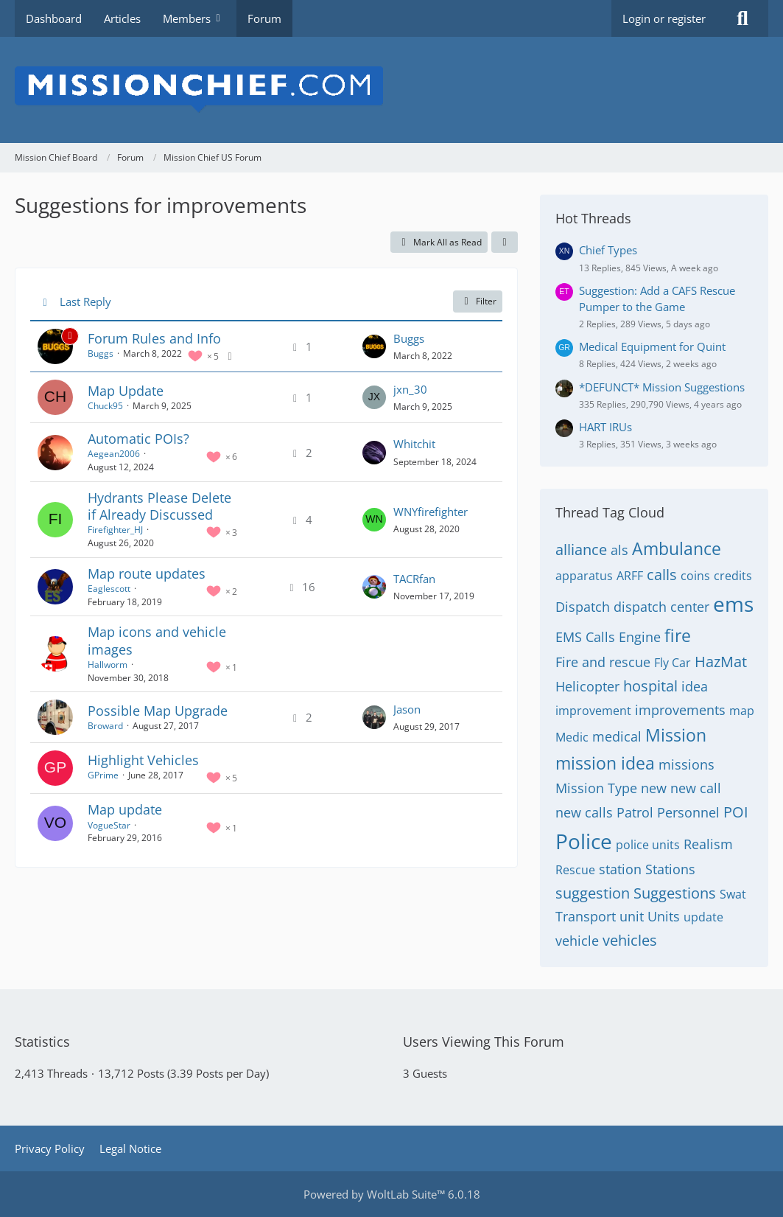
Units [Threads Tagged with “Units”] (663, 916)
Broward (105, 725)
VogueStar (109, 825)
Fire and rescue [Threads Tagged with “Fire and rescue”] (602, 662)
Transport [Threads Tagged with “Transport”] (585, 916)
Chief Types (608, 250)
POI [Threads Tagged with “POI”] (735, 812)
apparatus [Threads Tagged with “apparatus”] (584, 576)
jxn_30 (410, 389)
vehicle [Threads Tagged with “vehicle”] (577, 940)
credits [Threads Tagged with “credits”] (733, 576)
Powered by (391, 1194)
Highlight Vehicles (143, 760)
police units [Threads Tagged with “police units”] (648, 845)
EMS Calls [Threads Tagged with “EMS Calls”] (585, 637)
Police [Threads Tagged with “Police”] (583, 841)
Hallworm (107, 664)
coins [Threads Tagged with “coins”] (695, 576)
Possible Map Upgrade (158, 710)
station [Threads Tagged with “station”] (620, 869)
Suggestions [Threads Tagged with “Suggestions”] (674, 893)
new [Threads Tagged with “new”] (654, 788)
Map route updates (147, 573)
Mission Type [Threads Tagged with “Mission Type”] (596, 788)
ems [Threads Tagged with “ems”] (733, 604)
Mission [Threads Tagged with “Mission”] (675, 735)
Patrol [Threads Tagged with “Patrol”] (635, 812)
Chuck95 (105, 406)
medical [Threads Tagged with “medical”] (617, 736)
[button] (504, 242)
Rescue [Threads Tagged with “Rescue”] (575, 870)
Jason (407, 709)
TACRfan (414, 578)
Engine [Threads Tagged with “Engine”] (640, 637)
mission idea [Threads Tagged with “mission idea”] (605, 763)
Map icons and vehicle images (157, 640)
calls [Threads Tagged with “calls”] (662, 575)
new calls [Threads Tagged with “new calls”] (584, 812)
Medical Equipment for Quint (652, 346)
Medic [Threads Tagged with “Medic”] (572, 737)
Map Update (126, 391)
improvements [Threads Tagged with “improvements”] (680, 710)
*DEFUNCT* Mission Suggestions (662, 387)
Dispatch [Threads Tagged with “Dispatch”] (582, 607)
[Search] (742, 18)
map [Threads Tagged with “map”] (741, 710)
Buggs (100, 353)
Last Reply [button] (85, 301)
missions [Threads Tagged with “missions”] (686, 764)
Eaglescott (109, 588)
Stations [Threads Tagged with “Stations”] (670, 869)
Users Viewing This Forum (483, 1041)
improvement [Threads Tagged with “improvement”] (593, 710)
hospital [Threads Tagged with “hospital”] (650, 686)
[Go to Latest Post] (374, 346)
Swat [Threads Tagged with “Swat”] (733, 894)
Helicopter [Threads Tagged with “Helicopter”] (587, 686)
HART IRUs (605, 426)
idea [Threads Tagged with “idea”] (694, 686)
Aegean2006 (114, 453)
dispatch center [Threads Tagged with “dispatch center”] (661, 607)
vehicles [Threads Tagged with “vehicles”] (630, 940)
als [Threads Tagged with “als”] (619, 550)
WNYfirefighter (430, 511)
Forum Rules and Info (154, 338)
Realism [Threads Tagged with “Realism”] (708, 844)
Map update (125, 809)
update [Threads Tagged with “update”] (703, 917)
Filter (477, 301)
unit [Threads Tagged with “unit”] (631, 916)
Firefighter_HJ (115, 529)
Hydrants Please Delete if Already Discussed (159, 506)
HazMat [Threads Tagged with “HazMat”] (721, 662)
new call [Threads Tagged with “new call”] (695, 788)
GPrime (103, 775)
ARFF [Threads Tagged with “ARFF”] (630, 576)
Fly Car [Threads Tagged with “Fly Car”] (672, 663)
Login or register (664, 18)
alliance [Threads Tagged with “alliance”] (581, 549)
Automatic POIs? (138, 438)
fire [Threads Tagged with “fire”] (677, 635)
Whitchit (414, 443)
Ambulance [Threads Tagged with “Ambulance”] (676, 548)
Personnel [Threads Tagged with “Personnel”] (688, 812)
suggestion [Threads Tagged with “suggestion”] (592, 893)
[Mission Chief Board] (391, 90)
